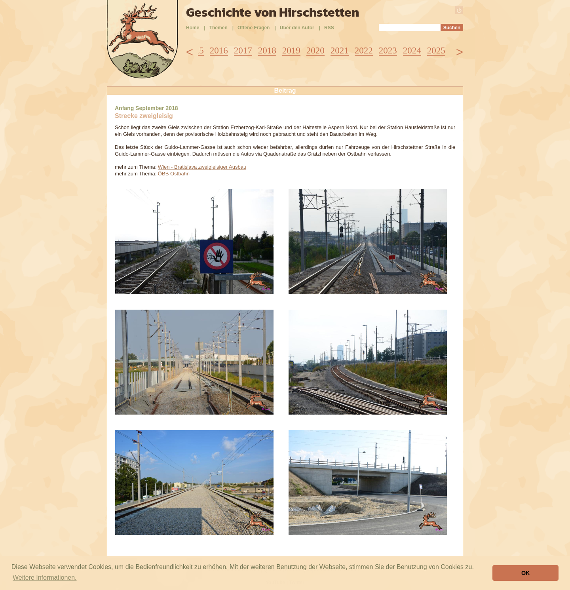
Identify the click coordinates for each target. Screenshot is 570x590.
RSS (329, 27)
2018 (267, 50)
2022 (364, 50)
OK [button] (525, 573)
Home (192, 27)
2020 (315, 50)
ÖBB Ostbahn (174, 174)
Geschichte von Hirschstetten (272, 12)
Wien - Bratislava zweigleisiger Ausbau (202, 167)
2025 (436, 50)
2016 (219, 50)
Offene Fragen (254, 27)
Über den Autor (297, 27)
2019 (291, 50)
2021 (340, 50)
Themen (218, 27)
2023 (388, 50)
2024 (412, 50)
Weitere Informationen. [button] (45, 577)
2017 (243, 50)
